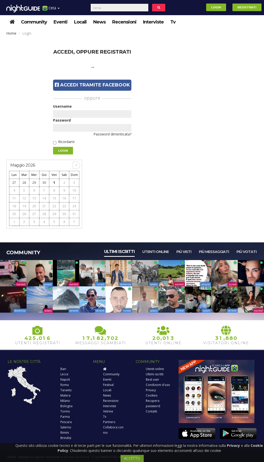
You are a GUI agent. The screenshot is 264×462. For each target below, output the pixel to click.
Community (34, 22)
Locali (80, 22)
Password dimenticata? (112, 134)
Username (62, 106)
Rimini (64, 432)
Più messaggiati (214, 251)
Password (62, 120)
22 (54, 206)
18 (14, 206)
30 (44, 182)
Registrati (246, 7)
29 (34, 182)
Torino (65, 411)
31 (74, 214)
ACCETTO (132, 458)
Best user (152, 379)
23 (64, 206)
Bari (63, 369)
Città (51, 10)
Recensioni (124, 22)
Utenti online (155, 251)
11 (14, 198)
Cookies (151, 395)
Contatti (151, 411)
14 (44, 198)
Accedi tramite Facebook (92, 85)
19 (24, 206)
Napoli (65, 379)
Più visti (183, 251)
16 (64, 198)
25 (14, 214)
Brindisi (65, 438)
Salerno (65, 427)
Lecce (64, 374)
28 (24, 182)
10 (74, 190)
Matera (65, 395)
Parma (65, 416)
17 (74, 198)
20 (34, 206)
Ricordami (66, 141)
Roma (64, 385)
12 (24, 198)
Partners (109, 422)
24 (74, 206)
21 (44, 206)
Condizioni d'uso (158, 385)
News (99, 22)
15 (54, 198)
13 (34, 198)
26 (24, 214)
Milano (65, 401)
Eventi (60, 22)
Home (11, 33)
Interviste (153, 22)
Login (216, 7)
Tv (173, 22)
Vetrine (108, 411)
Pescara (66, 422)
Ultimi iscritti (119, 251)
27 (14, 182)
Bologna (66, 406)
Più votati (246, 251)
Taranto (66, 390)
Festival (108, 385)
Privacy (151, 390)
